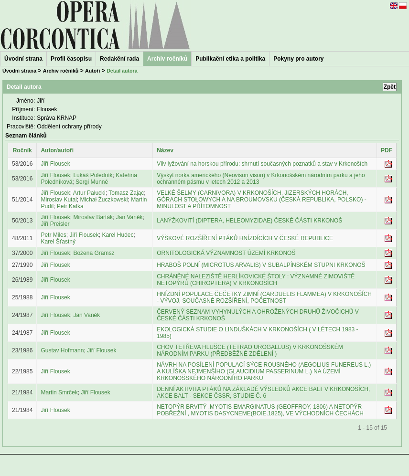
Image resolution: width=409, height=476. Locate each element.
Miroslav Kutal (58, 199)
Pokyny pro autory (298, 58)
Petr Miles (53, 235)
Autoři (92, 71)
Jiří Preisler (55, 224)
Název (165, 150)
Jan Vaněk (129, 217)
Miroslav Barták (93, 217)
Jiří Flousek (55, 163)
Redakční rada (119, 58)
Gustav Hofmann (62, 350)
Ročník (22, 150)
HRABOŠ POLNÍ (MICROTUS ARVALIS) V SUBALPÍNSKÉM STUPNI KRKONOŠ (261, 265)
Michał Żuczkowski (104, 199)
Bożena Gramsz (93, 253)
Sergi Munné (91, 182)
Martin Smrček (59, 392)
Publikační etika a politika (230, 58)
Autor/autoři (57, 150)
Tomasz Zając (126, 193)
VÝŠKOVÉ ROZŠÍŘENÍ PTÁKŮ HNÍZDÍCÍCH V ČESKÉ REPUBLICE (245, 238)
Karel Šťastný (58, 241)
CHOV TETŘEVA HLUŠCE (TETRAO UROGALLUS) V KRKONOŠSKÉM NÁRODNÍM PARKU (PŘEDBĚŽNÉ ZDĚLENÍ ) (250, 350)
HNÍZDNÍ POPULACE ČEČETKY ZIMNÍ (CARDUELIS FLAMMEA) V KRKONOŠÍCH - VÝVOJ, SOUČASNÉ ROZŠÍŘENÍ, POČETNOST (264, 297)
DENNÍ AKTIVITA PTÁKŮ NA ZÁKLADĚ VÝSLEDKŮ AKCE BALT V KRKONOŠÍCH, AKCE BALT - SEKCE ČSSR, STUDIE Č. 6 (263, 392)
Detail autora (122, 71)
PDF (386, 150)
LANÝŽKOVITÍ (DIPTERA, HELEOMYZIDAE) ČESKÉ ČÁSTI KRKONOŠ (249, 220)
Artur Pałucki (89, 193)
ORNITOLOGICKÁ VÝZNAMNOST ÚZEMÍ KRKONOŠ (226, 253)
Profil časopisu (71, 58)
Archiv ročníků (61, 71)
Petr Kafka (70, 206)
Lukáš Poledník (92, 175)
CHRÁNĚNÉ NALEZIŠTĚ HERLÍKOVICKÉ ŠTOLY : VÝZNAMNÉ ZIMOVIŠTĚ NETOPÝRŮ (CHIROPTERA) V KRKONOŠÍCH (256, 279)
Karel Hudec (117, 235)
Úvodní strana (23, 58)
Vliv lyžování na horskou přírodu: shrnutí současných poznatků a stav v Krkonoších (262, 163)
